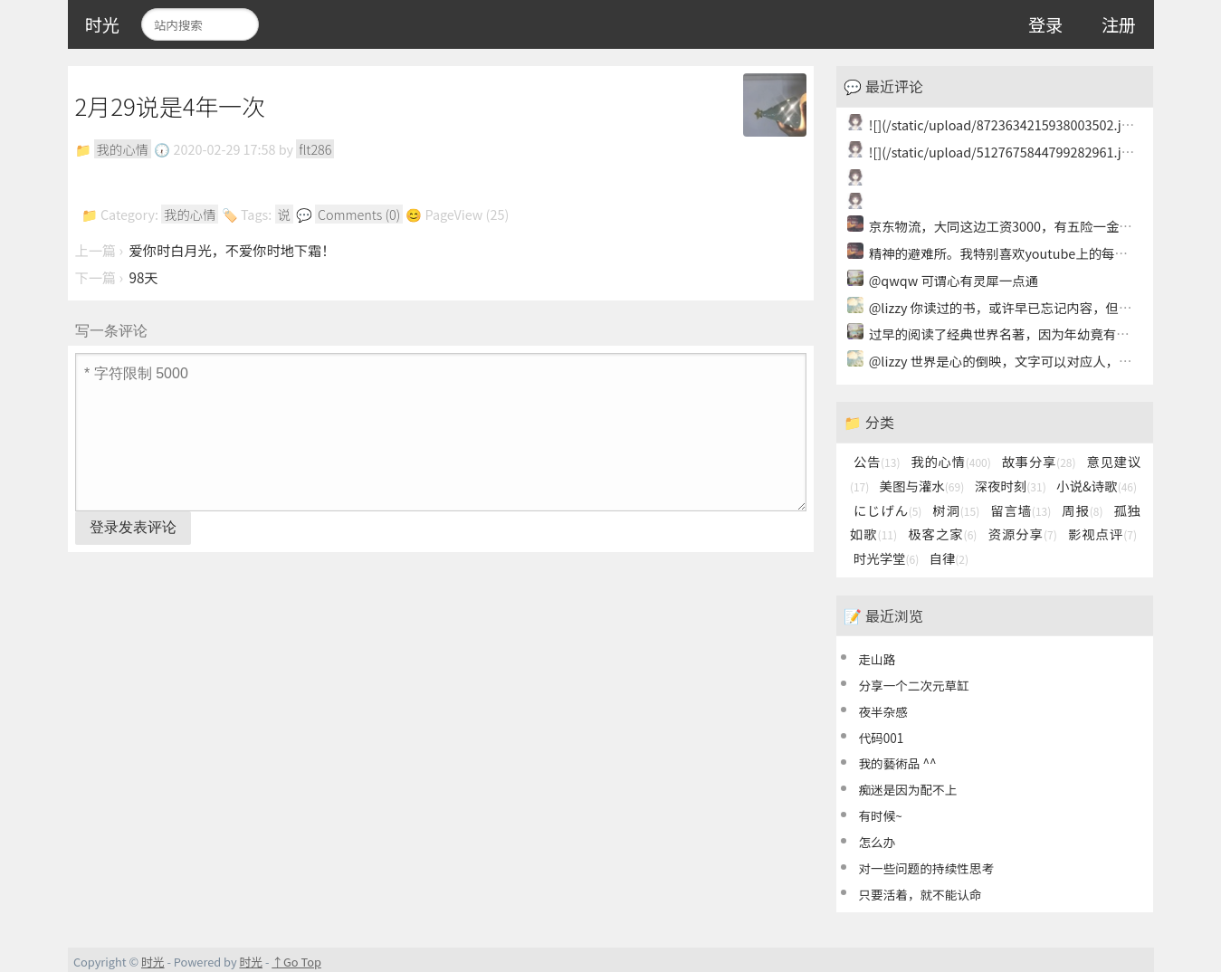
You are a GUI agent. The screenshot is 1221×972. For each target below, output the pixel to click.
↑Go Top (296, 961)
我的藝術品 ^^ (897, 763)
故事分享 (1039, 461)
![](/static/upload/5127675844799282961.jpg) (1005, 151)
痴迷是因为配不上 (907, 789)
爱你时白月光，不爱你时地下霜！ (232, 250)
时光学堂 (886, 557)
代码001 (880, 738)
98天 (143, 277)
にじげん (888, 509)
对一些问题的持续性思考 (926, 868)
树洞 (955, 509)
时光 (102, 24)
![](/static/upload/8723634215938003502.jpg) (1005, 124)
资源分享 (1022, 533)
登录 (1045, 24)
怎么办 (876, 842)
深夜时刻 (1010, 485)
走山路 (876, 659)
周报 (1082, 509)
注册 (1119, 24)
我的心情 (123, 148)
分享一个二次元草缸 (913, 685)
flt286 (315, 148)
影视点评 (1102, 533)
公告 (877, 461)
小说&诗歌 (1096, 485)
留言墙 (1020, 509)
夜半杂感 (882, 711)
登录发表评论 (133, 527)
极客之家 (942, 533)
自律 (948, 557)
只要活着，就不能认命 (919, 894)
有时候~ (879, 815)
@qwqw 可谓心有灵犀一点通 (953, 280)
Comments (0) (359, 214)
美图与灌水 (922, 485)
